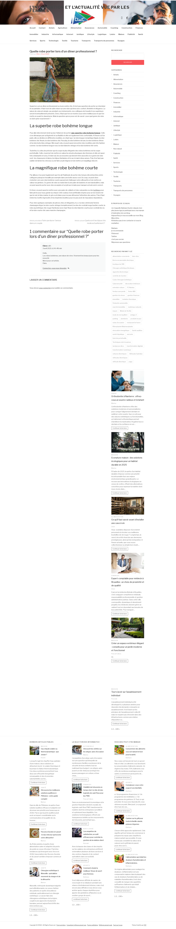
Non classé (117, 149)
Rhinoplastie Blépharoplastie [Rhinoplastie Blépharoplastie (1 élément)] (123, 326)
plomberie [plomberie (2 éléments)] (124, 319)
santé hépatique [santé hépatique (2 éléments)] (118, 334)
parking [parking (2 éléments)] (115, 319)
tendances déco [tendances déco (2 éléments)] (118, 346)
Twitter (114, 236)
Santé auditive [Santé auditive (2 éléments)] (137, 330)
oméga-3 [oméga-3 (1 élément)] (133, 315)
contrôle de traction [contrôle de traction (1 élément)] (119, 276)
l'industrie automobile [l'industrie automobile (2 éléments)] (120, 303)
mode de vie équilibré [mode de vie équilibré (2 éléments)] (120, 315)
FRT (145, 925)
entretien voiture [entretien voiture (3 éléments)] (118, 287)
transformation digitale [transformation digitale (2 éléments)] (135, 346)
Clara (45, 246)
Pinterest (115, 233)
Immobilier (34, 34)
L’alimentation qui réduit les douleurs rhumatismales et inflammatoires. (136, 860)
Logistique (102, 34)
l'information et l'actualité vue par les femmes (79, 9)
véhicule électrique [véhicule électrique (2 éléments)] (119, 362)
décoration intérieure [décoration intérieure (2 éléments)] (132, 284)
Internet (69, 34)
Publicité (131, 34)
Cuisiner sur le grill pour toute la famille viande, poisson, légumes (134, 821)
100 (117, 729)
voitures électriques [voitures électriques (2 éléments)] (119, 354)
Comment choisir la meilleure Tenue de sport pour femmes (92, 871)
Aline (38, 54)
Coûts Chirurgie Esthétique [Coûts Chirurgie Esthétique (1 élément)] (122, 280)
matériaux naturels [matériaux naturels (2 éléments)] (134, 307)
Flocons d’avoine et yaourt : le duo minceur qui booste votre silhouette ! (51, 835)
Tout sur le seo (117, 925)
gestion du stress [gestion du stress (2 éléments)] (119, 295)
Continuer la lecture (119, 428)
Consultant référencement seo (76, 925)
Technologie (53, 41)
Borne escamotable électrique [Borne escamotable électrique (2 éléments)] (123, 260)
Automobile (102, 28)
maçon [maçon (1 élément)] (115, 311)
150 (35, 915)
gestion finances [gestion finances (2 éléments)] (133, 295)
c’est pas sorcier (117, 239)
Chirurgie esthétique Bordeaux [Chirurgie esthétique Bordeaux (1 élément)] (123, 268)
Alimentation (76, 28)
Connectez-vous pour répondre (55, 268)
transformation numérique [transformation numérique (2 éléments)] (122, 350)
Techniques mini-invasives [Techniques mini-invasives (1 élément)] (122, 342)
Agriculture (62, 28)
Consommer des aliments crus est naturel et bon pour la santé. (135, 752)
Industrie (45, 34)
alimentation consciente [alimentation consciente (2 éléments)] (121, 256)
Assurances (89, 28)
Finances (139, 28)
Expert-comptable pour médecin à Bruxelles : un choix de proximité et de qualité (127, 582)
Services (33, 41)
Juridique (80, 34)
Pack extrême (61, 925)
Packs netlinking (92, 925)
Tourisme (74, 41)
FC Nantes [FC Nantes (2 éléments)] (130, 287)
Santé (140, 34)
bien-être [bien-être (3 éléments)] (135, 256)
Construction (127, 28)
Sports (42, 41)
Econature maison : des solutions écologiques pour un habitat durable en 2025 (126, 461)
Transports (86, 41)
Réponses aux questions (120, 242)
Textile (64, 41)
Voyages (121, 41)
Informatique (57, 34)
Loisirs (112, 34)
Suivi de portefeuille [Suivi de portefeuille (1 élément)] (119, 338)
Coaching (114, 28)
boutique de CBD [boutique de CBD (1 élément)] (118, 264)
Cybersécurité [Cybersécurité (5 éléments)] (117, 284)
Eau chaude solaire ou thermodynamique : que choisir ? (50, 752)
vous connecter (45, 288)
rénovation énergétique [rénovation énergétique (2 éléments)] (121, 330)
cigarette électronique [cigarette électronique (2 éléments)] (120, 272)
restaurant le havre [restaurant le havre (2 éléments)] (133, 322)
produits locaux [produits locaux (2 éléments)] (136, 319)
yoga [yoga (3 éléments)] (130, 362)
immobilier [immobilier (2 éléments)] (116, 299)
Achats (52, 28)
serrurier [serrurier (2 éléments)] (130, 334)
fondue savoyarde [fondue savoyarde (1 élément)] (119, 291)
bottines (97, 190)
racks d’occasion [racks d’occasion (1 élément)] (118, 322)
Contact (42, 28)
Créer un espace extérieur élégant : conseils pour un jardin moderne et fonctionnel (127, 647)
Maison (121, 34)
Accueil (32, 28)
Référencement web (105, 925)
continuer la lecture (80, 779)
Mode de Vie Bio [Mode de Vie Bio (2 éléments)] (125, 311)
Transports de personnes (104, 41)
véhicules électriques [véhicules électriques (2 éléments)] (120, 358)
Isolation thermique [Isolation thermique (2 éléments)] (129, 299)
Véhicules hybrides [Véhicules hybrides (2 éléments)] (135, 354)
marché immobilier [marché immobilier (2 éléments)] (119, 307)
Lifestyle (90, 34)
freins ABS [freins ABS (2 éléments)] (131, 291)
